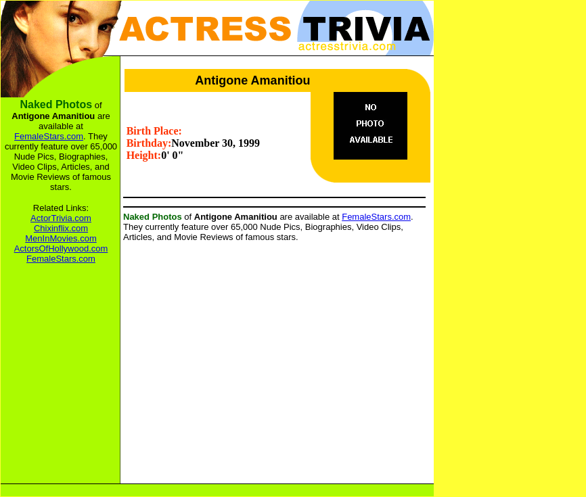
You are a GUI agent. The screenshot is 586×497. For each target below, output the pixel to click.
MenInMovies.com (60, 238)
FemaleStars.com (376, 217)
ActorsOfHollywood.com (61, 248)
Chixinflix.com (61, 228)
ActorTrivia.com (60, 218)
